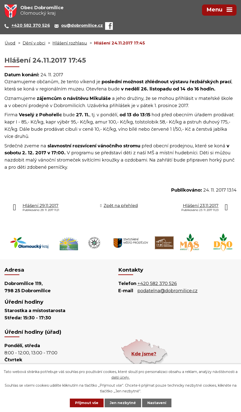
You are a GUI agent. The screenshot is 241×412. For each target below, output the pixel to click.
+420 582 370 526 (157, 283)
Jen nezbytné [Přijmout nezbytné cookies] (123, 403)
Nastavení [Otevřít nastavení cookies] (156, 403)
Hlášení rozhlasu (69, 43)
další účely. (120, 377)
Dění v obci (34, 43)
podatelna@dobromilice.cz (167, 290)
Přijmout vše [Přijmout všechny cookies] (86, 403)
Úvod (10, 43)
